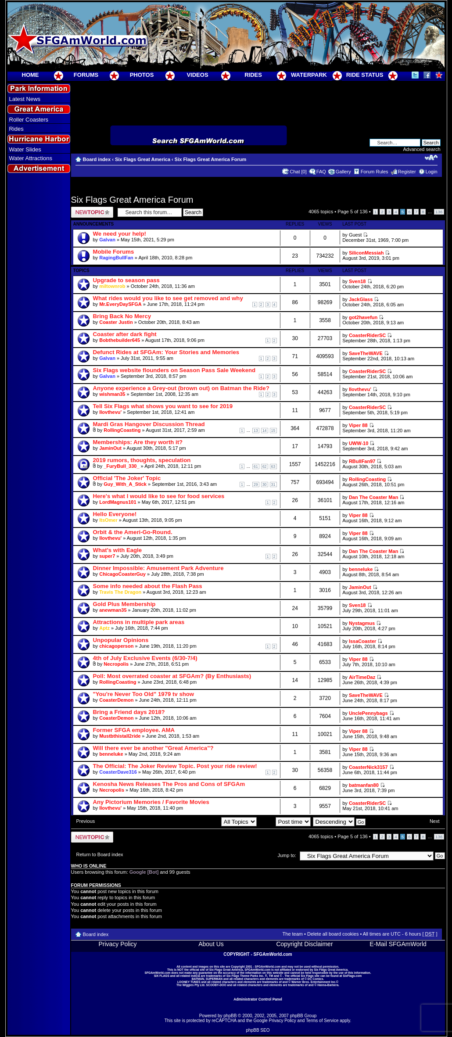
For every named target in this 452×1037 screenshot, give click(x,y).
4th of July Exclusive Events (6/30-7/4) (145, 658)
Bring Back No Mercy (122, 316)
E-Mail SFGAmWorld (398, 943)
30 (264, 484)
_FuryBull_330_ (121, 466)
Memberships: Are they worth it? (138, 442)
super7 (107, 556)
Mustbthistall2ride (119, 736)
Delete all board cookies (333, 934)
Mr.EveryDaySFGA (120, 304)
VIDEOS (197, 75)
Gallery (343, 171)
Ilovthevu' (360, 389)
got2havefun (363, 317)
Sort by (285, 821)
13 (256, 430)
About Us (211, 943)
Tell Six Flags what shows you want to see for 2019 (163, 406)
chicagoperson (116, 646)
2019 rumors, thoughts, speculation (142, 460)
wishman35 (112, 394)
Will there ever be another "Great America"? (153, 748)
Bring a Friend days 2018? (129, 712)
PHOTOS (142, 75)
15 (273, 430)
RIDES (253, 75)
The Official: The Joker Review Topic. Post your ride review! (175, 766)
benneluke (361, 569)
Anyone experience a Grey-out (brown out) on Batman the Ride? (181, 388)
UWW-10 (358, 443)
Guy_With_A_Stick (125, 484)
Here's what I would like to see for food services (159, 496)
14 (264, 430)
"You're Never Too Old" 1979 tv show (143, 694)
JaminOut (110, 448)
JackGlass (361, 299)
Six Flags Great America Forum (210, 159)
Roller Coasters (29, 119)
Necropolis (116, 664)
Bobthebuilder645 (119, 340)
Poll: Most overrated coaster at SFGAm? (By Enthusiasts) (172, 676)
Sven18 (357, 281)
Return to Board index (99, 854)
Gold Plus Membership (124, 604)
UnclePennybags (368, 713)
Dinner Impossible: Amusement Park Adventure (158, 568)
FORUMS (86, 75)
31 (273, 484)
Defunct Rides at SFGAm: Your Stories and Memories (166, 352)
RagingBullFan (116, 257)
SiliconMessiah (366, 252)
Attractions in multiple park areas (139, 622)
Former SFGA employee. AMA (134, 730)
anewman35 (112, 610)
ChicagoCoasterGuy (122, 574)
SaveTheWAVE (366, 353)
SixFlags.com (352, 975)
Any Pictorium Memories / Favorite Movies (151, 802)
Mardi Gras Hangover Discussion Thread (149, 424)
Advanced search (422, 149)
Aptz (104, 628)
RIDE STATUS (365, 75)
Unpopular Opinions (121, 640)
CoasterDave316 (118, 772)
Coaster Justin (116, 322)
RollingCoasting (122, 430)
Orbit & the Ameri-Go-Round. (132, 532)
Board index (97, 159)
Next (435, 821)
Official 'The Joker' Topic (127, 478)
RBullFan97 (362, 461)
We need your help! (119, 233)
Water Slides (25, 149)
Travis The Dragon (120, 592)
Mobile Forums (113, 251)
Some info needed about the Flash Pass (147, 586)
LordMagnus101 (117, 502)
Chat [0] (298, 171)
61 (256, 466)
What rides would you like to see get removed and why (168, 298)
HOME (30, 75)
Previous (85, 821)
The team (293, 934)
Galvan (107, 239)
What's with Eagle (117, 550)
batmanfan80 (364, 785)
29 (256, 484)
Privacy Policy (117, 943)
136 (438, 211)
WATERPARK (309, 75)
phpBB (230, 1015)
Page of (352, 211)
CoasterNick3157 (368, 767)
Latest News (25, 99)
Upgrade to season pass (126, 280)
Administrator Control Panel (257, 999)
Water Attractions (31, 158)
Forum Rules (374, 171)
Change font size (431, 157)
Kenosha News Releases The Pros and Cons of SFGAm (169, 784)
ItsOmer (108, 520)
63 (273, 466)
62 (264, 466)
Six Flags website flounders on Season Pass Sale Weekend (174, 370)
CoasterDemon (116, 700)
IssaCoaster (362, 641)
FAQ (321, 171)
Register (407, 171)
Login (432, 171)
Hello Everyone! (115, 514)
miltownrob (112, 286)
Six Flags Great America (142, 159)
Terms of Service (322, 1020)
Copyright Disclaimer (304, 943)
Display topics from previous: (207, 821)
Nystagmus (362, 623)
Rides (16, 129)
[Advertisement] (38, 334)
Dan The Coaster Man (373, 497)
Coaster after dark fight (125, 334)
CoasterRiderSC (367, 335)
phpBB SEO (258, 1030)
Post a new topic (92, 212)
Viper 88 (358, 425)
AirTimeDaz (362, 677)
